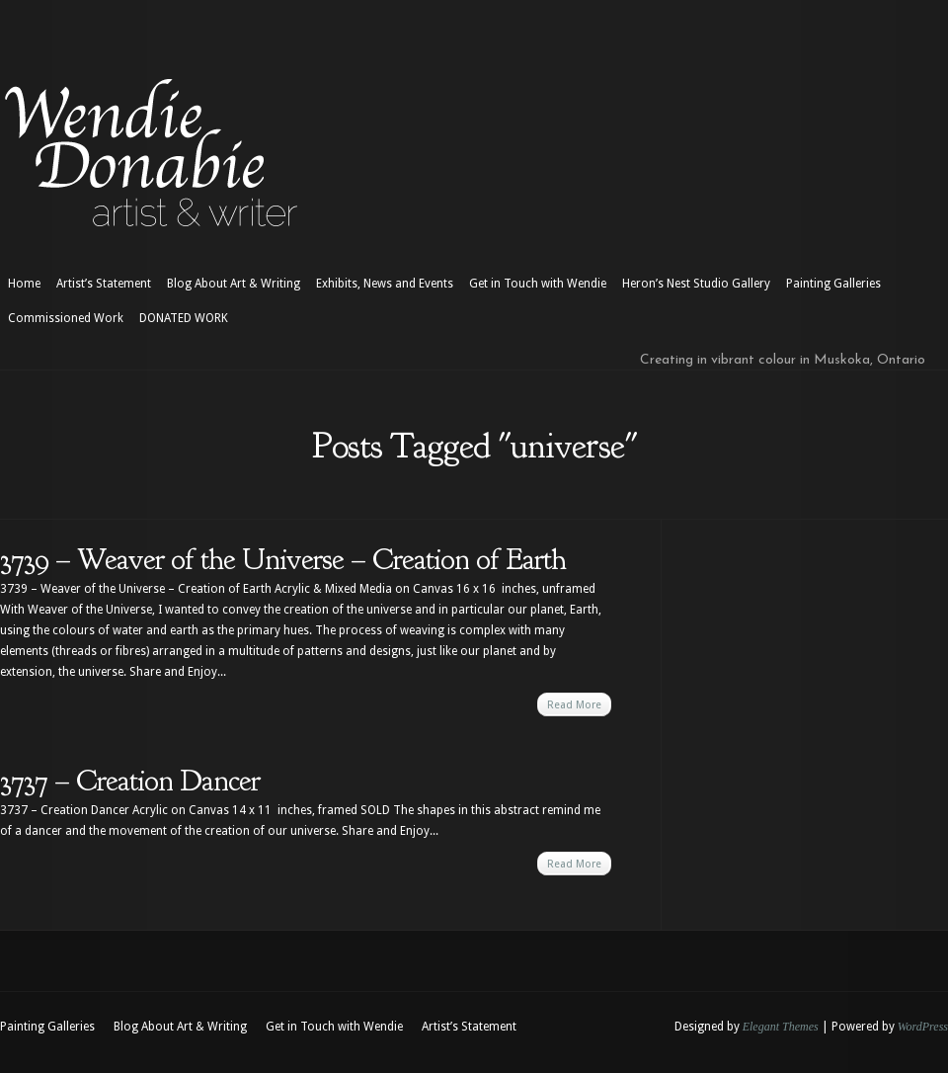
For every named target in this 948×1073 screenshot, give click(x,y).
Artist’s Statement (103, 283)
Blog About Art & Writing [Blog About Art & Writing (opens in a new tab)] (233, 283)
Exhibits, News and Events (384, 283)
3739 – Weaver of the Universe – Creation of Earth (283, 559)
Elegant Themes (781, 1026)
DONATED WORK (183, 318)
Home (24, 283)
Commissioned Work (65, 318)
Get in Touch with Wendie (537, 283)
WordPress (923, 1026)
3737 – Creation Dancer (130, 780)
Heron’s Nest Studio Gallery (696, 283)
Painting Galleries (833, 283)
